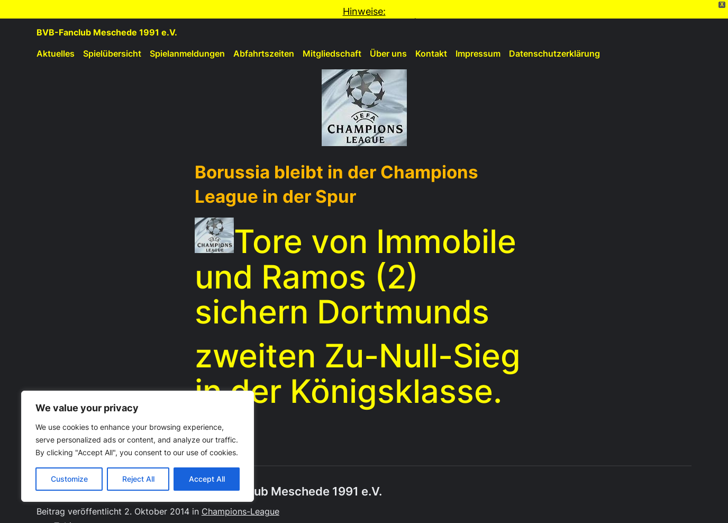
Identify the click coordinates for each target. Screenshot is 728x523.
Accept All (207, 478)
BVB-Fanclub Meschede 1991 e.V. (107, 17)
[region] (137, 446)
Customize (69, 478)
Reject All (138, 478)
